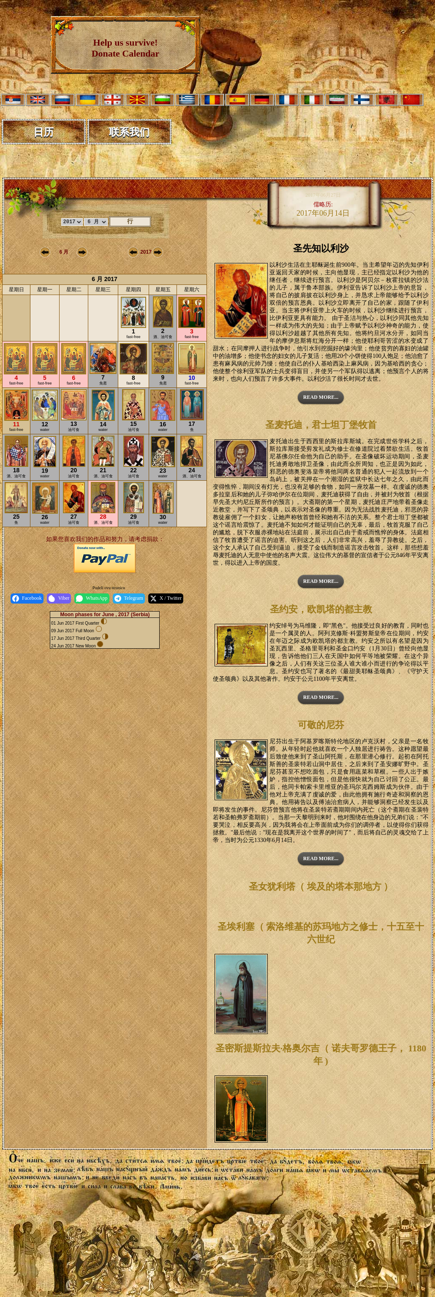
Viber (59, 598)
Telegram (128, 598)
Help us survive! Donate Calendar (126, 48)
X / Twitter (166, 598)
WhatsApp (91, 598)
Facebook (27, 598)
